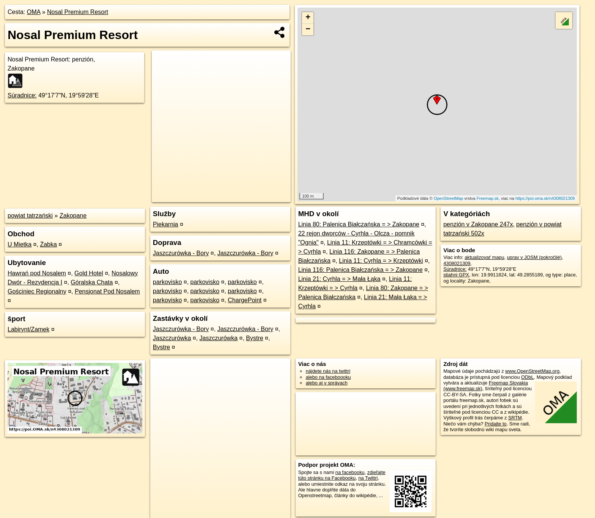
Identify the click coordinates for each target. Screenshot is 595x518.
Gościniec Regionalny (37, 291)
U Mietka (19, 244)
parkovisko (167, 282)
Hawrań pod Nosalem (37, 273)
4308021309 (456, 263)
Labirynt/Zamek (28, 329)
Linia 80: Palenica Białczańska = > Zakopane (358, 224)
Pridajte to (496, 424)
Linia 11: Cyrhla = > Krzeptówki (381, 260)
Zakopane (73, 215)
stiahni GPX (456, 275)
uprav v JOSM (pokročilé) (534, 257)
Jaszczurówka (172, 338)
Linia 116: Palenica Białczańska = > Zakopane (360, 270)
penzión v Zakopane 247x (478, 224)
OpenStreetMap (448, 198)
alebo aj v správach (327, 383)
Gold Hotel (88, 273)
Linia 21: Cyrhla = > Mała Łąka (339, 279)
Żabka (48, 244)
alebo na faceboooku (328, 377)
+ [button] (307, 18)
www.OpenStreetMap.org (532, 371)
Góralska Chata (92, 282)
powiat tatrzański (30, 215)
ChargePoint (244, 300)
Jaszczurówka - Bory (181, 253)
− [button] (307, 29)
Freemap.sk (488, 198)
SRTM (515, 418)
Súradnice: (22, 95)
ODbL (527, 377)
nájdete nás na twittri (328, 371)
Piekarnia (165, 224)
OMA (34, 12)
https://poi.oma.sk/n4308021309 (545, 198)
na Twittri (368, 478)
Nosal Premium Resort (77, 12)
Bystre (254, 338)
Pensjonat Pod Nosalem (107, 291)
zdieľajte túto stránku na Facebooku (342, 475)
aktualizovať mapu (484, 257)
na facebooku (350, 472)
